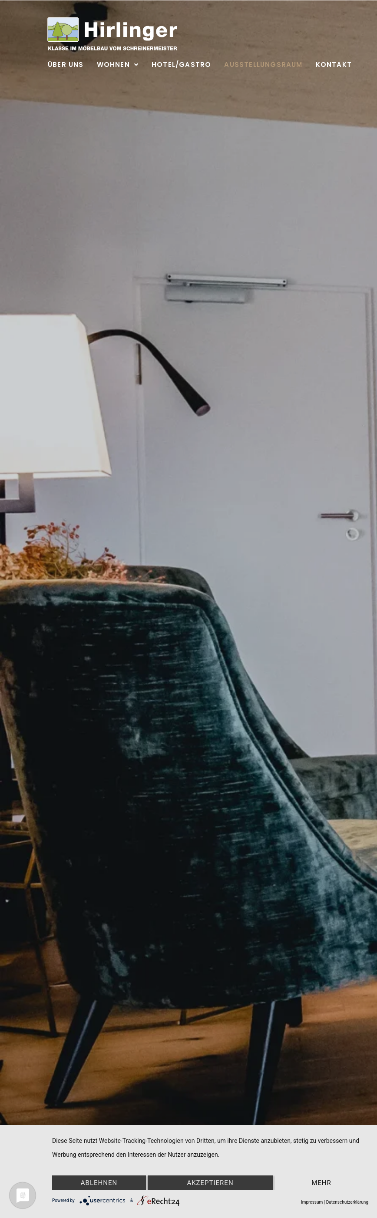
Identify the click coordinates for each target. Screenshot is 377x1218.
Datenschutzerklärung (347, 1202)
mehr (321, 1183)
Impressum (312, 1202)
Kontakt (334, 64)
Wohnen (118, 64)
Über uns (66, 64)
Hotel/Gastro (181, 64)
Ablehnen (99, 1183)
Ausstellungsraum (263, 64)
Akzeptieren (210, 1183)
